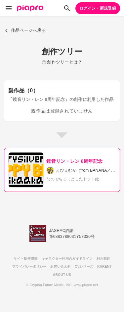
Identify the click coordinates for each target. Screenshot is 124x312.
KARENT (104, 266)
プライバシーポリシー (29, 266)
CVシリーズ (84, 266)
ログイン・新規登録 (97, 8)
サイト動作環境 (25, 258)
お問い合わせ (60, 266)
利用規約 (103, 258)
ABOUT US (62, 275)
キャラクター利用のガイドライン (67, 258)
